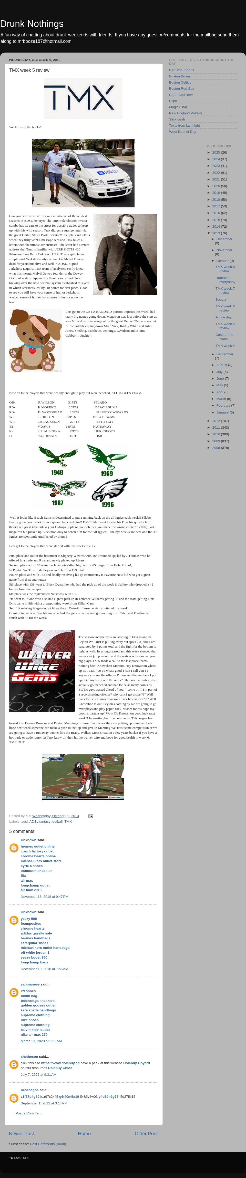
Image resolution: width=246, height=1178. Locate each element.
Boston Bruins (180, 76)
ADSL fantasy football (46, 821)
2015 (216, 220)
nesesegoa (30, 1090)
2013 (216, 233)
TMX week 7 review (225, 291)
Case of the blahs (224, 337)
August (222, 365)
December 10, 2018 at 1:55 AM (44, 969)
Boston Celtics (180, 82)
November (224, 250)
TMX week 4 (225, 346)
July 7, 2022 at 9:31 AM (38, 1074)
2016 (216, 213)
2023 (216, 166)
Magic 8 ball (178, 107)
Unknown (28, 840)
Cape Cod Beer (181, 95)
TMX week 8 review (225, 269)
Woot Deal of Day (182, 132)
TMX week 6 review (225, 308)
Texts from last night (184, 125)
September (225, 354)
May (220, 385)
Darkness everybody (225, 280)
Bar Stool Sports (181, 70)
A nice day (223, 317)
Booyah (221, 299)
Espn (173, 101)
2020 (216, 186)
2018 (216, 200)
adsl (24, 821)
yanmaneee (30, 984)
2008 (216, 448)
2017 (216, 206)
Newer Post (21, 1133)
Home (84, 1133)
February (224, 405)
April (220, 392)
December (224, 239)
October (223, 261)
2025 (216, 152)
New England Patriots (185, 113)
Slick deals (177, 119)
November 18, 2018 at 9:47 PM (44, 897)
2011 (216, 427)
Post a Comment (29, 1113)
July (220, 372)
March (222, 399)
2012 (216, 421)
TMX (68, 821)
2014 (216, 226)
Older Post (146, 1133)
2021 (216, 179)
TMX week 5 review (225, 326)
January (223, 412)
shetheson (29, 1057)
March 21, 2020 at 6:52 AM (41, 1041)
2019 (216, 193)
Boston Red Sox (181, 88)
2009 (216, 441)
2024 (216, 159)
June (221, 378)
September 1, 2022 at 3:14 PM (44, 1103)
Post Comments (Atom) (48, 1144)
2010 (216, 434)
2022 (216, 173)
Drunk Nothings (32, 23)
